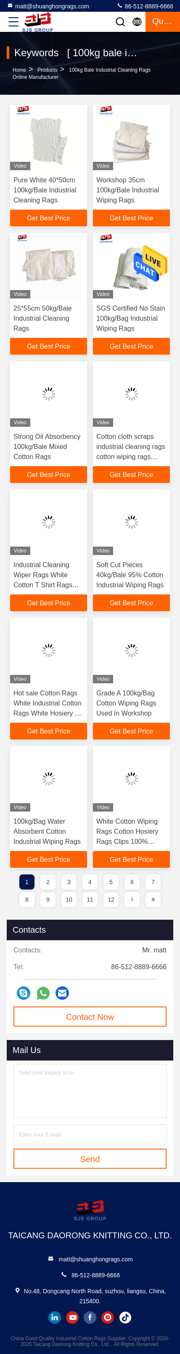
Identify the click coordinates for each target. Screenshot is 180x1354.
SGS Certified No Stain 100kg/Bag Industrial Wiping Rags (130, 318)
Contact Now (90, 1017)
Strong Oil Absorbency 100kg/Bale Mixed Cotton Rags (46, 446)
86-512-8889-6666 (144, 6)
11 (90, 899)
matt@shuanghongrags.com (48, 6)
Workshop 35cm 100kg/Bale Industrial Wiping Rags (127, 190)
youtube (72, 1317)
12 (111, 899)
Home (19, 70)
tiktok (125, 1317)
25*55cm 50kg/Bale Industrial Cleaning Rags (42, 318)
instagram (107, 1317)
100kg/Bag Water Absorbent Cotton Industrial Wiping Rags (47, 831)
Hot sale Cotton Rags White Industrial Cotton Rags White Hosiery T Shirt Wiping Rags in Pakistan (47, 713)
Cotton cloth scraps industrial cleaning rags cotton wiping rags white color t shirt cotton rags (130, 456)
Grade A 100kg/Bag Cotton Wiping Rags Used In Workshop (126, 703)
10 (69, 899)
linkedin (54, 1317)
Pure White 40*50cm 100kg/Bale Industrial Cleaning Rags (44, 190)
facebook (90, 1317)
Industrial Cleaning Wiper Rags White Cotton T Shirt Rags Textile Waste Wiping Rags (44, 585)
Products (47, 70)
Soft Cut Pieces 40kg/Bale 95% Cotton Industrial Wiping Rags (130, 575)
